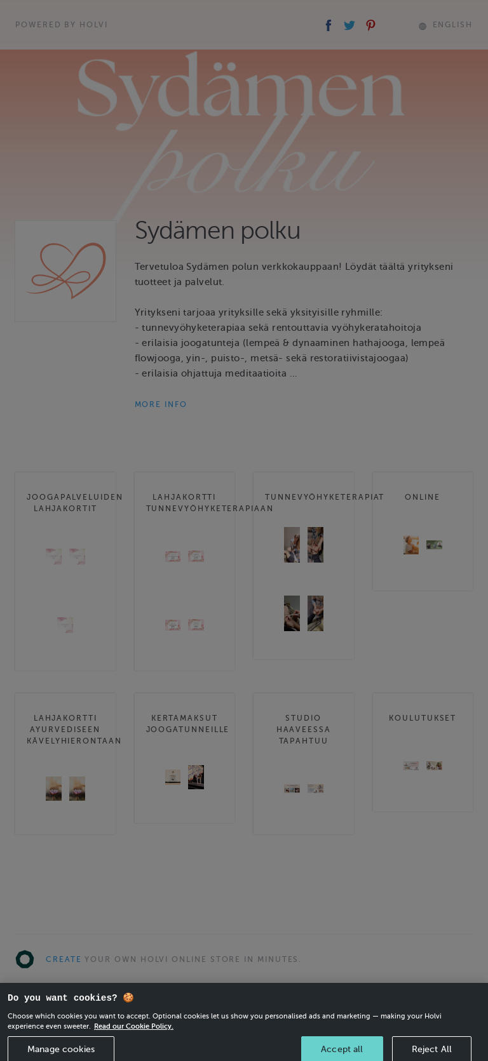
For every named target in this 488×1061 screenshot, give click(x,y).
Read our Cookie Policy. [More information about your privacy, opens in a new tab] (133, 1032)
